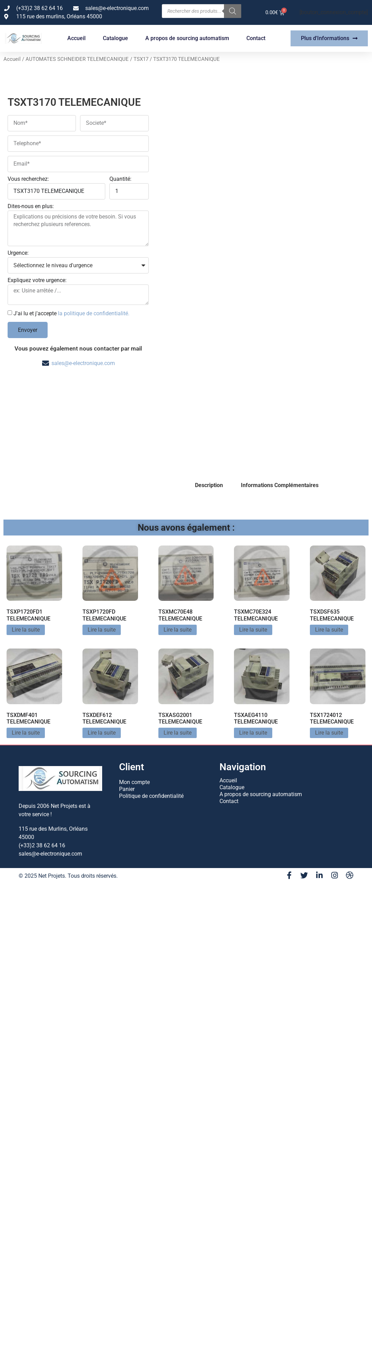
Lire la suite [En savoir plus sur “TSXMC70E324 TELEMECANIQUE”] (253, 629)
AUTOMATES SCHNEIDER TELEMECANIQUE (77, 59)
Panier (127, 789)
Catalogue (115, 38)
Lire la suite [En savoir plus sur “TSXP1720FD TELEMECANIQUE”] (102, 629)
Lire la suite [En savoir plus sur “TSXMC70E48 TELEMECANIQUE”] (178, 629)
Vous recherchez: (28, 179)
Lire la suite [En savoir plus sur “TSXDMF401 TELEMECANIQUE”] (26, 732)
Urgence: (18, 253)
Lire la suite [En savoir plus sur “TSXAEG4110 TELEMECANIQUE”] (253, 732)
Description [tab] (209, 485)
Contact (255, 38)
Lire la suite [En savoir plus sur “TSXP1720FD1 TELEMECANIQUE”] (26, 629)
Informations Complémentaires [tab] (280, 485)
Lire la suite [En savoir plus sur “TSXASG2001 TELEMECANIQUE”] (178, 732)
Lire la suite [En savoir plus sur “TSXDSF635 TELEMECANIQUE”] (329, 629)
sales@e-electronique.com (83, 363)
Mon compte (134, 782)
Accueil (76, 38)
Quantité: (120, 179)
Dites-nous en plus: (31, 206)
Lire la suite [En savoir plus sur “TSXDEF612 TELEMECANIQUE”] (102, 732)
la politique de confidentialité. (93, 313)
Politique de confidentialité (151, 796)
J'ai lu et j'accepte (71, 313)
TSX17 (141, 59)
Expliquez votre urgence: (37, 280)
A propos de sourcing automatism (187, 38)
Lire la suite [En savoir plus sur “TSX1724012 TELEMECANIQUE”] (329, 732)
